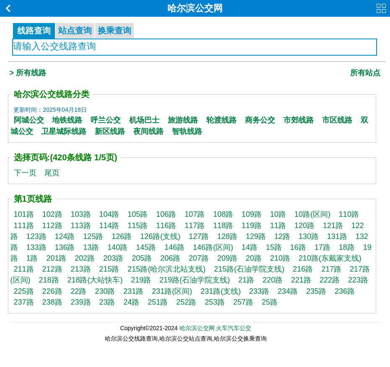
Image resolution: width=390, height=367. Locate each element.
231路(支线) (220, 291)
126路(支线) (160, 236)
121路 (333, 225)
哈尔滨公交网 (195, 8)
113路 (80, 225)
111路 (24, 225)
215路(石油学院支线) (249, 269)
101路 (24, 214)
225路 (24, 291)
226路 (52, 291)
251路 (158, 302)
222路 (330, 280)
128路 (227, 236)
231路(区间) (172, 291)
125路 (93, 236)
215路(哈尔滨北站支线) (166, 269)
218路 (49, 280)
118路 (223, 225)
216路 (303, 269)
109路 (252, 214)
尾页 (52, 173)
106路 (166, 214)
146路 (174, 247)
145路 (146, 247)
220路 (273, 280)
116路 (166, 225)
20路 (254, 258)
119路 (252, 225)
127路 (199, 236)
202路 (85, 258)
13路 (91, 247)
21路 (246, 280)
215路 (109, 269)
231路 (133, 291)
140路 (117, 247)
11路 (278, 225)
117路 (195, 225)
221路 (301, 280)
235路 (316, 291)
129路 (256, 236)
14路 (249, 247)
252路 (186, 302)
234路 (288, 291)
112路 (52, 225)
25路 (270, 302)
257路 (243, 302)
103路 (80, 214)
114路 (109, 225)
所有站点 (365, 73)
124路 (65, 236)
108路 (223, 214)
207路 (199, 258)
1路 (32, 258)
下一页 (25, 173)
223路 (358, 280)
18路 (347, 247)
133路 (36, 247)
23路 (107, 302)
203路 (113, 258)
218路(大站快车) (94, 280)
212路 (52, 269)
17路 (322, 247)
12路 (282, 236)
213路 (80, 269)
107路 (195, 214)
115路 (137, 225)
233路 (259, 291)
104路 (109, 214)
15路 (274, 247)
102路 (52, 214)
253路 (215, 302)
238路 (52, 302)
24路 (131, 302)
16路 (298, 247)
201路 (56, 258)
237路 (24, 302)
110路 (349, 214)
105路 (137, 214)
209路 (227, 258)
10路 (278, 214)
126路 (122, 236)
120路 (304, 225)
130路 (309, 236)
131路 (337, 236)
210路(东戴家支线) (330, 258)
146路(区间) (213, 247)
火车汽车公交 (233, 328)
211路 (24, 269)
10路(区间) (312, 214)
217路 (331, 269)
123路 (36, 236)
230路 (105, 291)
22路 (78, 291)
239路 (80, 302)
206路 (170, 258)
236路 (345, 291)
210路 (280, 258)
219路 (141, 280)
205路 (142, 258)
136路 (65, 247)
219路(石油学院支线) (194, 280)
